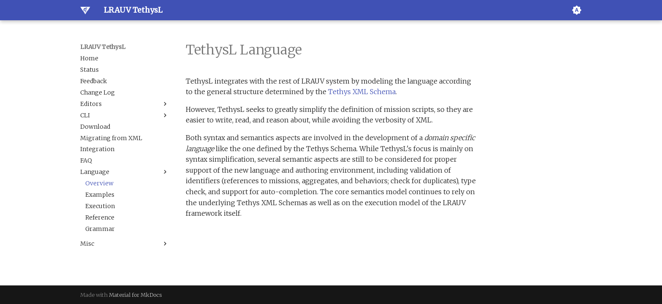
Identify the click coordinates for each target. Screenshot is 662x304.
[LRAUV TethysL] (85, 10)
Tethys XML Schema (362, 91)
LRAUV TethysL (102, 47)
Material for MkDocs (135, 294)
